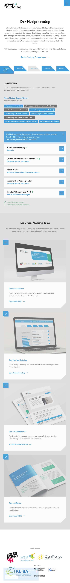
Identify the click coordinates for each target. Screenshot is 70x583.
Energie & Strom (6, 70)
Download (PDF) (15, 304)
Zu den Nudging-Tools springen (33, 57)
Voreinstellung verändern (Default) (42, 110)
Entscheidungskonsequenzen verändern (18, 118)
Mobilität (20, 69)
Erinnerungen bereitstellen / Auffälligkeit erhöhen (21, 121)
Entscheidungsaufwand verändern (16, 114)
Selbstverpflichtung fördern (49, 121)
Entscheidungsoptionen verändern (42, 114)
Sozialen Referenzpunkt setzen (15, 110)
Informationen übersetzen (13, 106)
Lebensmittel (48, 69)
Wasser (61, 69)
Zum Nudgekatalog (17, 376)
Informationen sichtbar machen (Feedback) (39, 106)
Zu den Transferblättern (18, 447)
